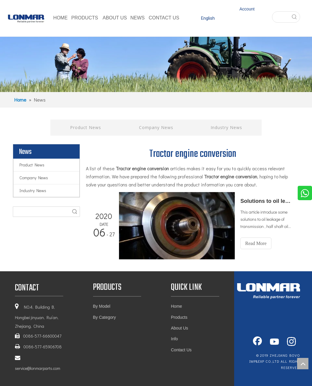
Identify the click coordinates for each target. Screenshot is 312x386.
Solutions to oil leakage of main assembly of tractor (266, 201)
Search (74, 212)
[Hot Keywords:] (294, 17)
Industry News (226, 127)
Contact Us (181, 349)
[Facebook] (257, 342)
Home (176, 306)
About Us (179, 328)
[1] (156, 64)
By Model (101, 306)
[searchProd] (280, 17)
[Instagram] (291, 342)
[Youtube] (274, 342)
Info (174, 338)
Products (179, 317)
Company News (156, 127)
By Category (104, 317)
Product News (85, 127)
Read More (256, 243)
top (302, 363)
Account (247, 9)
